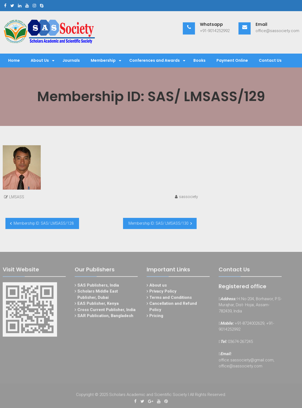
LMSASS (16, 197)
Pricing (156, 316)
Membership (103, 60)
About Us (40, 60)
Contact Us (270, 60)
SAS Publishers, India (98, 286)
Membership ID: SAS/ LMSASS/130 (158, 223)
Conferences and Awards (154, 60)
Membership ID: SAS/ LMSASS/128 (44, 223)
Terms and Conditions (170, 298)
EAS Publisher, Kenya (98, 304)
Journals (71, 60)
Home (14, 60)
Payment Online (232, 60)
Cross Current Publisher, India (106, 310)
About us (158, 286)
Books (199, 60)
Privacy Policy (163, 292)
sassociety (188, 196)
